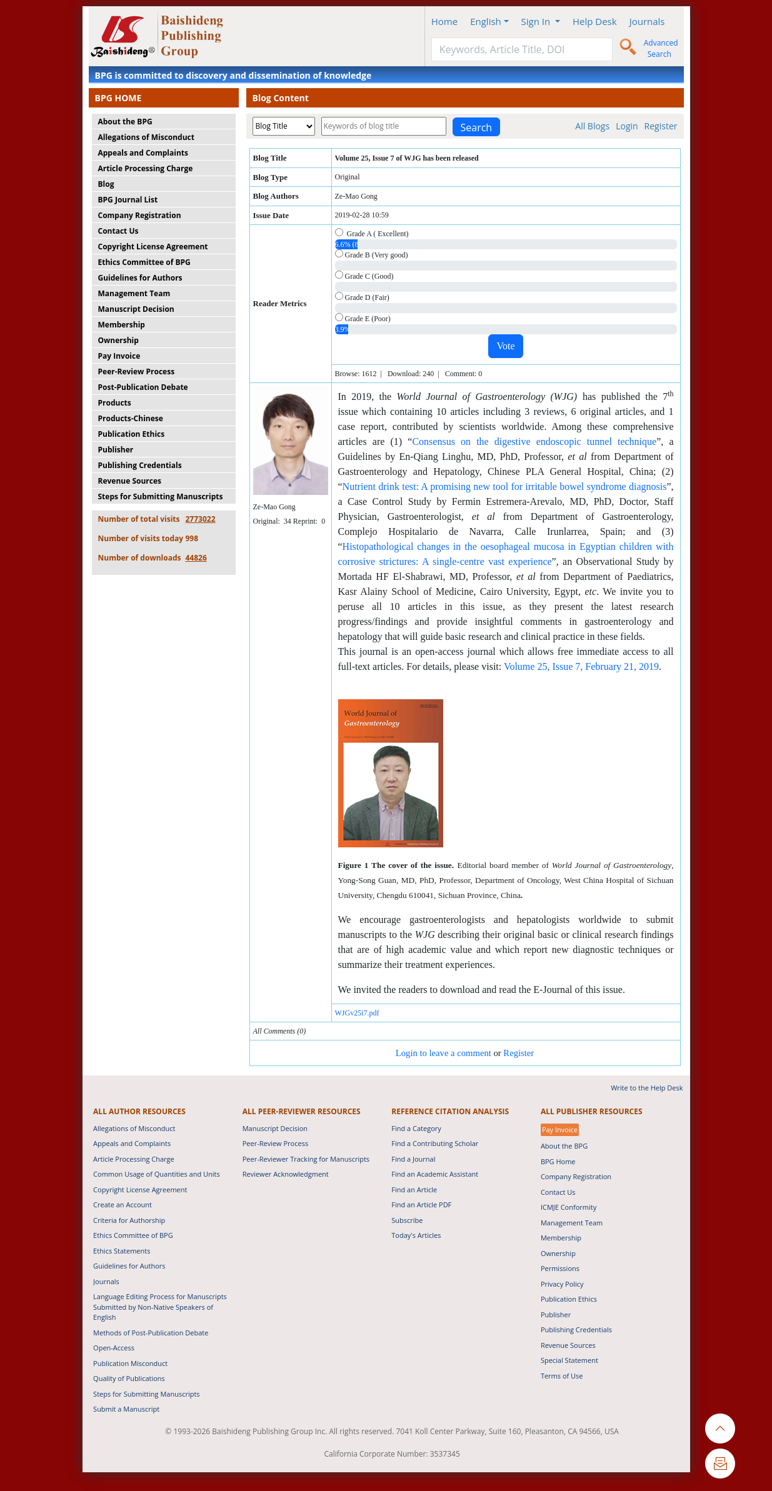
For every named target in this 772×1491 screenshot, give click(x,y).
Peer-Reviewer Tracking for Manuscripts (306, 1159)
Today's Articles (416, 1235)
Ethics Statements (121, 1250)
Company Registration (139, 215)
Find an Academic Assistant (434, 1174)
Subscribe (407, 1220)
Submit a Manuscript (126, 1409)
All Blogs (592, 126)
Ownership (118, 340)
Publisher (116, 449)
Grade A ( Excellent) (372, 233)
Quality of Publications (129, 1378)
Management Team (134, 293)
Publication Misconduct (130, 1363)
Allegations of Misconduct (146, 137)
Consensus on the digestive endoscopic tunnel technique (534, 441)
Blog (106, 184)
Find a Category (416, 1128)
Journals (647, 21)
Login (627, 126)
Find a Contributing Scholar (434, 1143)
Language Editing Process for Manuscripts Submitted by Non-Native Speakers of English (160, 1307)
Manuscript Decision (136, 309)
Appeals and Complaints (143, 152)
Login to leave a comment (443, 1053)
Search (477, 127)
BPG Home (558, 1161)
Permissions (560, 1268)
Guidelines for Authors (140, 277)
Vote (505, 346)
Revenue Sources (130, 481)
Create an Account (122, 1204)
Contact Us (118, 231)
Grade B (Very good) (371, 254)
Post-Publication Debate (143, 387)
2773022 (201, 519)
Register (661, 126)
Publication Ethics (131, 434)
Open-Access (113, 1347)
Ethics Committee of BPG (144, 262)
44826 (196, 557)
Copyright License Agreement (153, 246)
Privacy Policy (562, 1284)
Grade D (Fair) (362, 297)
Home (444, 21)
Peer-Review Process (136, 371)
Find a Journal (413, 1159)
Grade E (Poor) (363, 318)
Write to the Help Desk (647, 1087)
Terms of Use (562, 1375)
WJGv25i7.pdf (357, 1013)
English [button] (485, 21)
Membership (121, 324)
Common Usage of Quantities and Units (156, 1174)
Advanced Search (661, 48)
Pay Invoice (119, 356)
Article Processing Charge (145, 168)
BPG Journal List (128, 199)
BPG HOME (118, 98)
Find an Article (414, 1189)
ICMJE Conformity (568, 1207)
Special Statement (569, 1360)
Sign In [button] (537, 21)
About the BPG (125, 121)
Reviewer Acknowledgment (286, 1174)
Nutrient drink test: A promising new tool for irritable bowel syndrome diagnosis (505, 486)
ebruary (607, 666)
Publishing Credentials (140, 465)
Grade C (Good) (364, 276)
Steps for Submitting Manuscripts (160, 496)
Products (114, 402)
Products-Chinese (130, 418)
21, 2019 (641, 666)
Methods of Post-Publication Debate (150, 1332)
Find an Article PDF (421, 1204)
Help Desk (595, 21)
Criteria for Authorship (129, 1220)
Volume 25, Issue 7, (544, 666)
